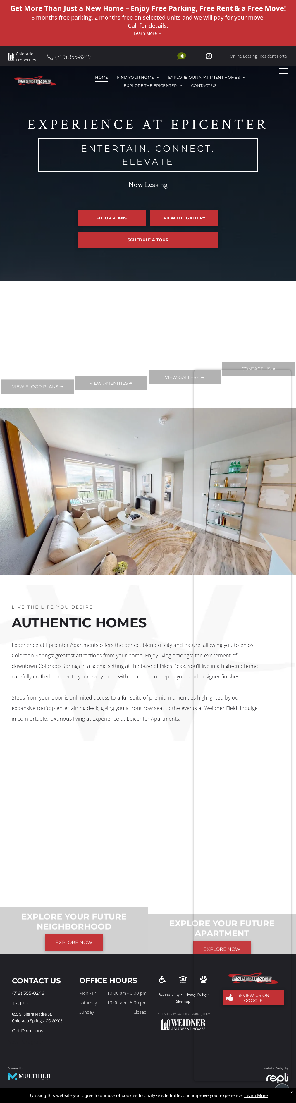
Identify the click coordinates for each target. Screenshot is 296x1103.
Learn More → (148, 33)
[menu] (283, 71)
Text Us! (21, 1003)
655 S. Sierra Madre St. (32, 1014)
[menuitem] (102, 77)
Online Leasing (243, 56)
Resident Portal (274, 56)
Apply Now (42, 287)
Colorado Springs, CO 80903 (37, 1020)
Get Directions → (30, 1030)
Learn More (256, 1095)
